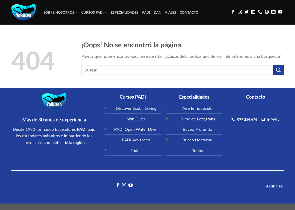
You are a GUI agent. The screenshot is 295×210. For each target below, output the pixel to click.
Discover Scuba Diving (136, 108)
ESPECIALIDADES (125, 12)
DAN (157, 12)
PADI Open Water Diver (136, 129)
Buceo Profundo (197, 129)
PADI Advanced (136, 139)
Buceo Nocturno (197, 139)
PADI (146, 12)
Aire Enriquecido (197, 108)
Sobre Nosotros (61, 12)
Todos (136, 150)
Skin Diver (136, 118)
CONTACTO (189, 12)
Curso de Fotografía (197, 118)
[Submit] (278, 70)
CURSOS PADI (94, 12)
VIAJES (170, 12)
